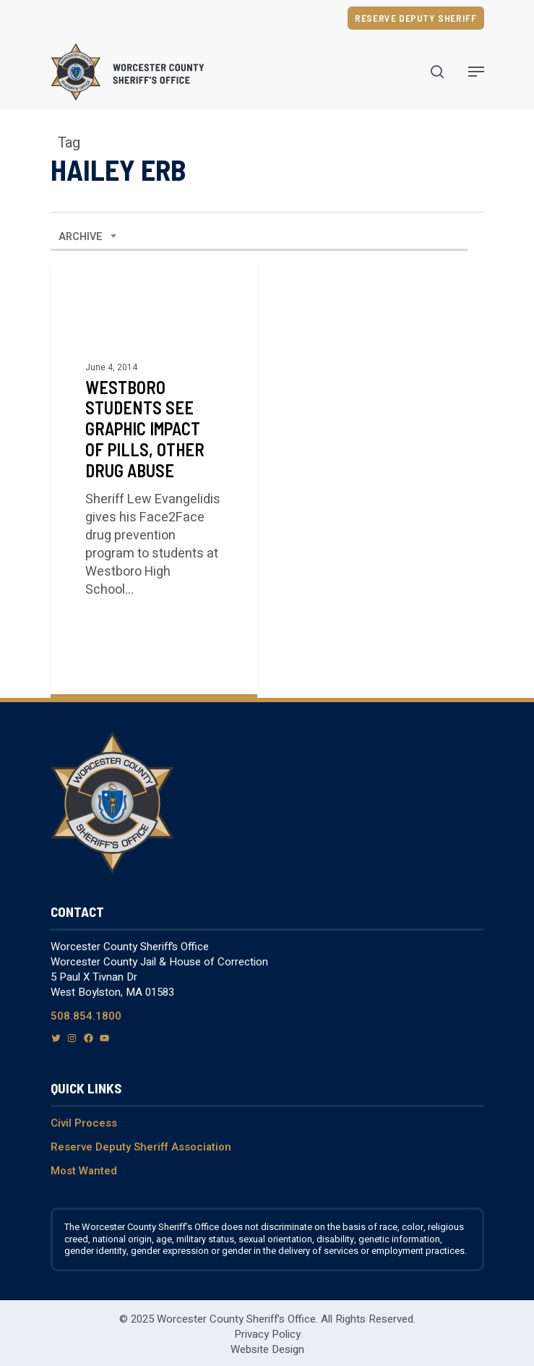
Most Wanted (84, 1171)
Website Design (267, 1349)
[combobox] (88, 237)
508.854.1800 (86, 1016)
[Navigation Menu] (476, 71)
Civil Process (84, 1123)
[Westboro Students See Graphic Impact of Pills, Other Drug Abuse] (154, 479)
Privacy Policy (267, 1334)
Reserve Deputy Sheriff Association (141, 1147)
